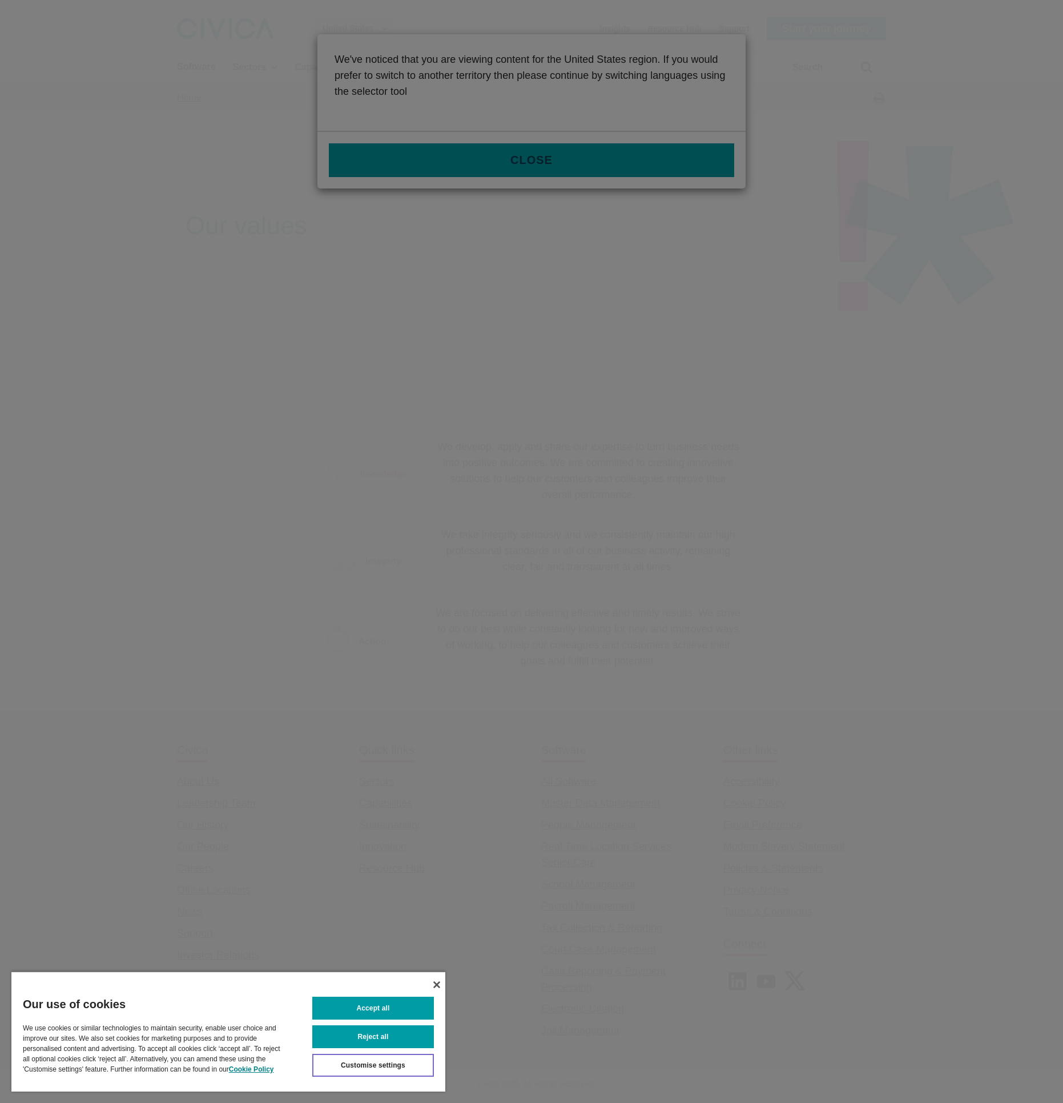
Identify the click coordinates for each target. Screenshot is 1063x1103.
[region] (228, 1031)
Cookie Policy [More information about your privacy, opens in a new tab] (251, 1069)
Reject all (373, 1037)
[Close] (436, 984)
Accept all (373, 1008)
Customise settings (373, 1065)
